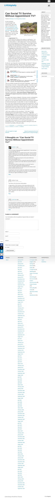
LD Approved (32, 269)
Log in (43, 259)
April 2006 (20, 452)
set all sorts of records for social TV (11, 27)
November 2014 (21, 281)
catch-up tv (26, 125)
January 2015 (20, 277)
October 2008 (20, 394)
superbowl (11, 126)
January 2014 (20, 296)
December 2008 (21, 390)
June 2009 (20, 379)
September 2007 (21, 419)
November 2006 (21, 438)
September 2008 (21, 396)
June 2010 (20, 357)
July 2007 (19, 423)
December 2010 (21, 346)
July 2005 (19, 469)
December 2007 (21, 413)
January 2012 (20, 327)
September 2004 (21, 488)
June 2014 (20, 288)
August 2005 (20, 467)
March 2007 (20, 431)
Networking (32, 276)
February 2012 (21, 325)
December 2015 (21, 265)
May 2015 (20, 269)
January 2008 (20, 411)
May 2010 (20, 359)
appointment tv (20, 125)
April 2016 (20, 261)
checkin (30, 125)
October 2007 (20, 417)
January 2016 (20, 263)
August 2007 (20, 421)
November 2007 (21, 415)
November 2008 (21, 392)
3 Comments (21, 126)
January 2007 (20, 434)
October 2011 (20, 332)
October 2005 (20, 463)
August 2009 (20, 375)
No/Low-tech (32, 278)
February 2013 (21, 308)
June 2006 (20, 448)
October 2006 (20, 440)
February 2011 (21, 342)
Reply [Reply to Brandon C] (10, 174)
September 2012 (21, 315)
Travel (31, 289)
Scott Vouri (14, 199)
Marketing (32, 271)
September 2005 (21, 465)
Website (7, 240)
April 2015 (20, 271)
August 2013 (20, 302)
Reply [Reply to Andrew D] (10, 193)
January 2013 (20, 309)
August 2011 (20, 336)
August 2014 (20, 286)
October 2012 (20, 313)
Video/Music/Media (34, 291)
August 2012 (20, 317)
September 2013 (21, 300)
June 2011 (20, 338)
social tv (7, 126)
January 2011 (20, 344)
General (31, 265)
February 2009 (21, 386)
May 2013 (20, 306)
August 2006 (20, 444)
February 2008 (21, 409)
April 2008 (20, 406)
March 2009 (20, 384)
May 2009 (20, 381)
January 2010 (20, 367)
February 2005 (21, 479)
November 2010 (21, 348)
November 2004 (21, 484)
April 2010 (20, 361)
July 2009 (19, 377)
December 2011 (21, 329)
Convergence (11, 125)
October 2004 (20, 486)
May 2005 (20, 473)
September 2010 (21, 352)
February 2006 (21, 455)
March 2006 (20, 454)
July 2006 (19, 446)
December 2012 (21, 311)
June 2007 (20, 425)
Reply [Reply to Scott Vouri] (10, 209)
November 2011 (21, 331)
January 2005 (20, 480)
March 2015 (20, 273)
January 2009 (20, 388)
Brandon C (14, 147)
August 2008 (20, 398)
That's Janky (32, 287)
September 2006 (21, 442)
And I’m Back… (45, 68)
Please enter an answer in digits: (12, 245)
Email (6, 236)
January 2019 (20, 259)
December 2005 (21, 459)
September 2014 (21, 284)
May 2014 (20, 290)
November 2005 (21, 461)
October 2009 (20, 371)
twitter (16, 126)
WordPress (44, 261)
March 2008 (20, 407)
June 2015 (20, 267)
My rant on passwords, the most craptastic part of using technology (30, 131)
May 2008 (20, 404)
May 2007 (20, 427)
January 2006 (20, 457)
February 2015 (21, 275)
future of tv (34, 125)
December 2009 (21, 369)
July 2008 (19, 400)
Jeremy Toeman (22, 18)
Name (7, 231)
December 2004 (21, 482)
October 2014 (20, 283)
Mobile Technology (34, 273)
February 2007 (21, 432)
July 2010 (19, 356)
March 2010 (20, 363)
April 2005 (20, 475)
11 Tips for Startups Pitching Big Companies (46, 56)
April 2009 (20, 382)
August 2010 (20, 354)
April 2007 (20, 429)
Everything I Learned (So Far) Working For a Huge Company (46, 65)
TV (14, 126)
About (7, 259)
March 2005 (20, 477)
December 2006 (21, 436)
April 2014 (20, 292)
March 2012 (20, 323)
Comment (7, 218)
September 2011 (21, 334)
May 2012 (20, 319)
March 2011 (20, 340)
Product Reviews (33, 284)
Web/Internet (32, 295)
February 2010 (21, 365)
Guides (31, 267)
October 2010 (20, 350)
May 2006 (20, 450)
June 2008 (20, 402)
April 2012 (20, 321)
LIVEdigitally (10, 5)
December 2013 (21, 298)
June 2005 (20, 471)
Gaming (31, 263)
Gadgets (31, 261)
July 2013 (19, 304)
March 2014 (20, 294)
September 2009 (21, 373)
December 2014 (21, 279)
